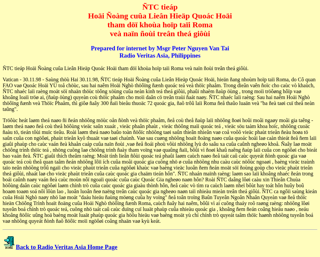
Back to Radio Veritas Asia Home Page (67, 247)
